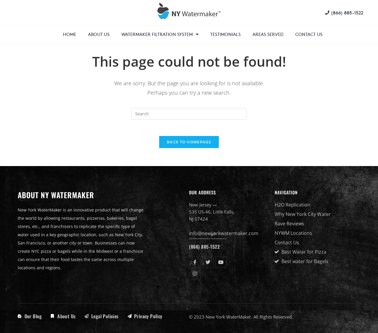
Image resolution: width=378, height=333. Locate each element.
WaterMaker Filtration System (159, 34)
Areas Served (268, 34)
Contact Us (308, 34)
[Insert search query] (189, 114)
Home (69, 34)
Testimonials (225, 34)
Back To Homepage (189, 143)
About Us (99, 34)
